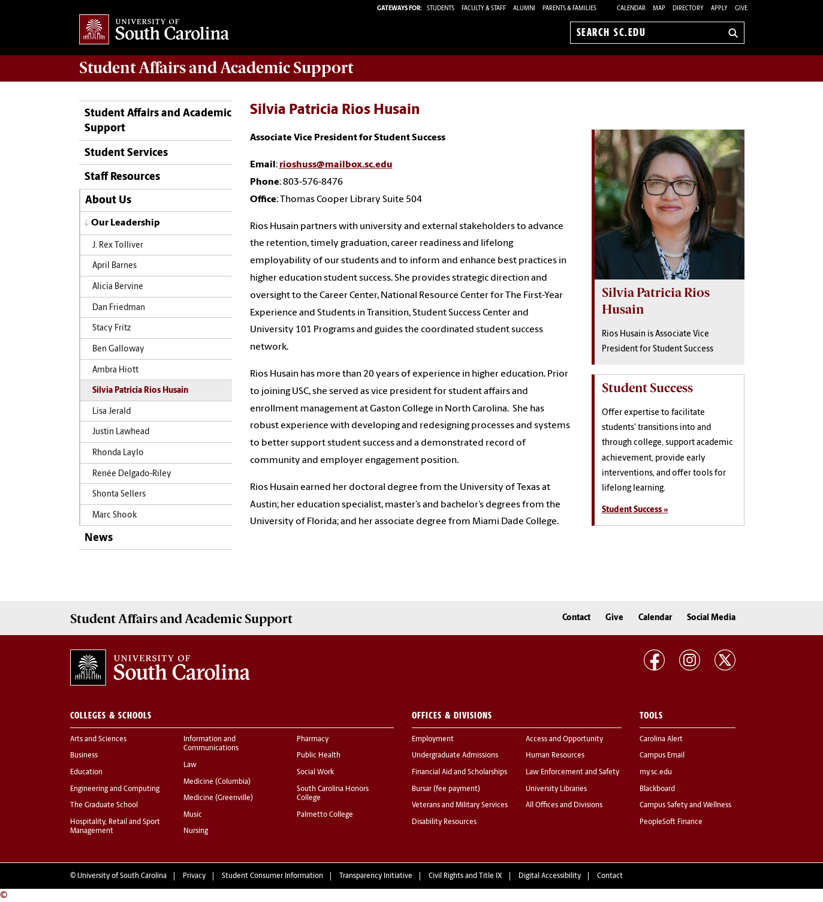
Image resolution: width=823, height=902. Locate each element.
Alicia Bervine (117, 287)
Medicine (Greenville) (218, 798)
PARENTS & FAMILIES (569, 8)
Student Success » (635, 510)
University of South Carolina (122, 876)
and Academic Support (216, 68)
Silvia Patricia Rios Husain (140, 391)
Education (86, 772)
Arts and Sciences (98, 739)
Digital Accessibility (549, 876)
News (99, 538)
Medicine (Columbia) (217, 782)
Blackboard (657, 789)
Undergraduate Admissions (455, 755)
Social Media (711, 618)
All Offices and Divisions (564, 805)
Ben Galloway (118, 349)
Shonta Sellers (119, 494)
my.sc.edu (656, 772)
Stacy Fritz (111, 328)
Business (84, 755)
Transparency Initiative (375, 876)
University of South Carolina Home (154, 30)
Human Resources (555, 755)
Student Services (126, 153)
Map (659, 8)
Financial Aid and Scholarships (459, 772)
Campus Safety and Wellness (685, 805)
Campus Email (662, 755)
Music (192, 815)
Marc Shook (114, 515)
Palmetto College (325, 815)
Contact (576, 618)
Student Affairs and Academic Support (158, 121)
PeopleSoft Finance (671, 822)
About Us (108, 201)
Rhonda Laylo (118, 453)
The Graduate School (104, 805)
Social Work (315, 772)
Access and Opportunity (564, 739)
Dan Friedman (118, 308)
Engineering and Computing (114, 789)
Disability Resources (444, 822)
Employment (433, 739)
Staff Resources (122, 177)
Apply (719, 8)
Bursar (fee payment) (446, 789)
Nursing (195, 831)
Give (741, 8)
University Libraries (556, 789)
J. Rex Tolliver (117, 245)
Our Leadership (125, 223)
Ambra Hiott (115, 370)
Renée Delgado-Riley (131, 474)
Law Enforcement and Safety (572, 772)
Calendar (631, 8)
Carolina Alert (661, 739)
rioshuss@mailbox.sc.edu (336, 165)
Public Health (318, 755)
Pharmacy (312, 739)
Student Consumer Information (272, 876)
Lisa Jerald (111, 412)
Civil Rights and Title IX (465, 876)
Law (190, 765)
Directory (688, 8)
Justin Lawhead (120, 432)
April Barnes (114, 266)
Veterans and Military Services (460, 805)
